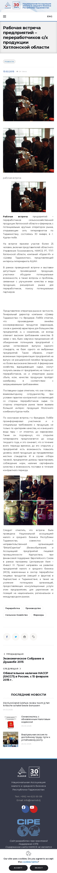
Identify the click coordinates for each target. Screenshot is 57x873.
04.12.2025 (8, 709)
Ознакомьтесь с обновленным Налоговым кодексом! (35, 719)
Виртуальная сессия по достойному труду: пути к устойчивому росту (35, 737)
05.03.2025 (26, 726)
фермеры (38, 615)
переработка (12, 608)
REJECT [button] (39, 868)
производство (33, 608)
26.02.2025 (26, 744)
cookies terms (30, 862)
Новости (9, 61)
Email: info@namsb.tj (28, 800)
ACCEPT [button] (18, 868)
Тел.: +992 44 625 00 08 (28, 796)
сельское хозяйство (16, 615)
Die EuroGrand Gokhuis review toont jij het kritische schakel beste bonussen (26, 704)
